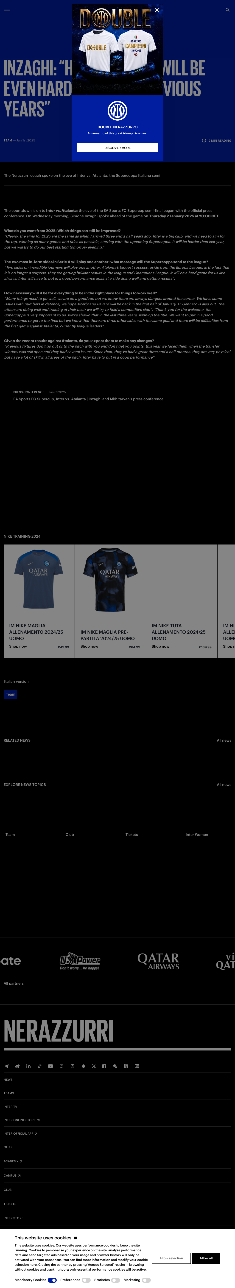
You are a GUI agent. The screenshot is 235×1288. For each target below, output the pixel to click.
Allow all (206, 1258)
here (33, 1265)
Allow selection (171, 1258)
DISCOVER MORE (117, 148)
